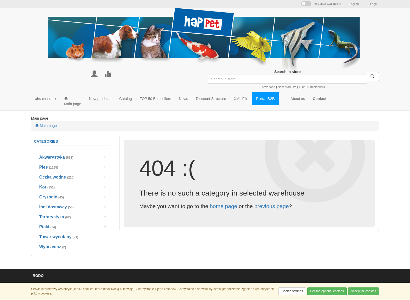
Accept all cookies (363, 291)
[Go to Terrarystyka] (72, 217)
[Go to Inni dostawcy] (72, 207)
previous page (271, 206)
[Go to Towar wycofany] (72, 237)
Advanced (268, 86)
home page (223, 206)
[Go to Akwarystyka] (72, 157)
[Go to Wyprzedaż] (72, 247)
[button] (355, 4)
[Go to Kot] (72, 187)
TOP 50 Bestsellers (312, 86)
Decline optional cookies (327, 291)
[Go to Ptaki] (72, 227)
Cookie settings (292, 291)
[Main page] (72, 101)
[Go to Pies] (72, 167)
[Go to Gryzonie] (72, 197)
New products (287, 86)
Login (374, 3)
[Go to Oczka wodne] (72, 177)
